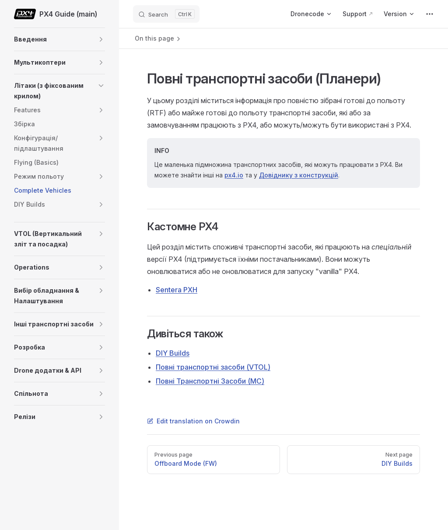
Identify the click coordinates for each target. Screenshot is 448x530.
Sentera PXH (176, 289)
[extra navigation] (429, 14)
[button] (101, 39)
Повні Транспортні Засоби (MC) (210, 381)
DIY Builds (172, 353)
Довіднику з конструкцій (298, 175)
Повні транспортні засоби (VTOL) (213, 367)
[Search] (166, 14)
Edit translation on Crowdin (193, 421)
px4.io (233, 175)
